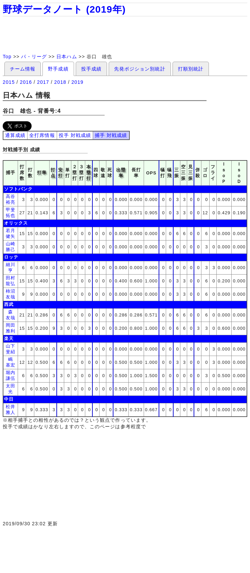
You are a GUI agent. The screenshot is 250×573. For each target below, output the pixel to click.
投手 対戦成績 (75, 135)
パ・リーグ (34, 56)
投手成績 (91, 69)
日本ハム (66, 56)
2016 (26, 82)
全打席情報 (42, 135)
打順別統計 (190, 69)
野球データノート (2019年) (64, 9)
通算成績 (15, 135)
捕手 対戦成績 (111, 135)
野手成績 (58, 69)
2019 (77, 82)
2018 (60, 82)
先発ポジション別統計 (139, 69)
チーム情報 (22, 69)
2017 (43, 82)
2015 (9, 82)
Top (7, 56)
